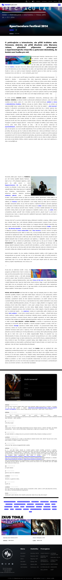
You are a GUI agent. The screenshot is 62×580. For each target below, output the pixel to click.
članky (22, 556)
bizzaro (48, 578)
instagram (23, 567)
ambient (16, 506)
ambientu (8, 195)
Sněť (52, 569)
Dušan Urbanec (39, 504)
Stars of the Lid (38, 280)
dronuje (16, 325)
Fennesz (14, 201)
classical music (30, 506)
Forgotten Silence (54, 560)
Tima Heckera (36, 230)
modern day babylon (44, 556)
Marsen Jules (35, 501)
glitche (14, 195)
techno (54, 509)
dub (30, 511)
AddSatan (11, 33)
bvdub (53, 504)
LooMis (52, 578)
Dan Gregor (30, 504)
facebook (23, 564)
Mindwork (54, 567)
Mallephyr (44, 569)
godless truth (55, 557)
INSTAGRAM (44, 1)
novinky (23, 553)
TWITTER (50, 1)
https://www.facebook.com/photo (14, 456)
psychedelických (10, 126)
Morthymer (54, 564)
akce (22, 558)
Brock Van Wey (8, 506)
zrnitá (51, 210)
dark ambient (13, 313)
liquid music (54, 501)
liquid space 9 (45, 553)
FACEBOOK (38, 1)
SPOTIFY (55, 1)
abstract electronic (36, 509)
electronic (18, 509)
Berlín (12, 66)
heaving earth (45, 564)
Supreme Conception (54, 554)
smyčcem (26, 311)
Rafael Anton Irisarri (20, 504)
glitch (6, 509)
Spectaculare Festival (9, 501)
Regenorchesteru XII (11, 185)
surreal (47, 504)
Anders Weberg (44, 501)
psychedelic (47, 506)
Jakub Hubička (36, 578)
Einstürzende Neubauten (23, 501)
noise (39, 205)
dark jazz (39, 506)
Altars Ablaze (45, 567)
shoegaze (26, 509)
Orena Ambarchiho (23, 230)
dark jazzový (52, 106)
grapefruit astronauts (44, 560)
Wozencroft (9, 504)
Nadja (49, 226)
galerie (22, 561)
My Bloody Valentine (15, 228)
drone (22, 506)
